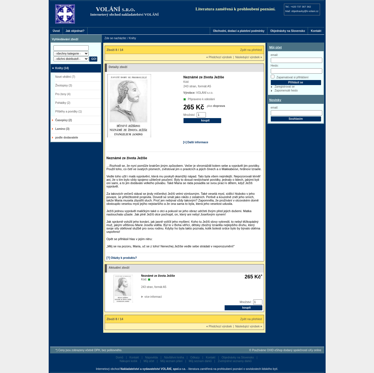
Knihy (132, 38)
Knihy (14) (62, 68)
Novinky (275, 100)
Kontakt (316, 30)
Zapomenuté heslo (286, 90)
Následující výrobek (248, 57)
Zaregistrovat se (285, 86)
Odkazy (195, 357)
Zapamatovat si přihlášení (290, 77)
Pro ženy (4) (62, 94)
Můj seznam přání (171, 361)
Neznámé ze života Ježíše (158, 275)
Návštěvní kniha (174, 357)
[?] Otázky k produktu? (122, 257)
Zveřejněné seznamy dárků (235, 361)
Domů (119, 357)
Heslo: (275, 65)
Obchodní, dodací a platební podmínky (238, 30)
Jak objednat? (75, 30)
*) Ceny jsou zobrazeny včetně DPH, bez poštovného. (89, 350)
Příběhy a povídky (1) (68, 111)
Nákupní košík (128, 361)
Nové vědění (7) (65, 76)
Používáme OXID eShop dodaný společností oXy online (286, 350)
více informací (145, 296)
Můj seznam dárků (200, 361)
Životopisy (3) (63, 85)
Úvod (56, 30)
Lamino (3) (62, 128)
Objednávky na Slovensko (287, 30)
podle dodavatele (66, 137)
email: (274, 55)
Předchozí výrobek (219, 57)
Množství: (190, 114)
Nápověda (151, 357)
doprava (219, 105)
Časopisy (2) (63, 120)
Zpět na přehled (251, 49)
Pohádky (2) (62, 102)
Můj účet (275, 47)
